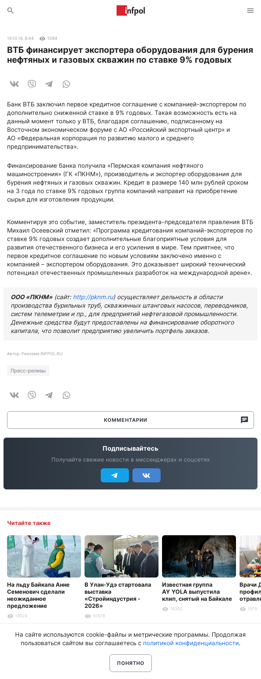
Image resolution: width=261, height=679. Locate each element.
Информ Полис (131, 10)
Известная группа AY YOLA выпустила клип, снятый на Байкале (197, 591)
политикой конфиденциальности (191, 643)
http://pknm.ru (93, 297)
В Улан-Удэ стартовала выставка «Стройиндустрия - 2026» (118, 595)
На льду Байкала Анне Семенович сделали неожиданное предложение (38, 595)
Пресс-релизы (28, 371)
